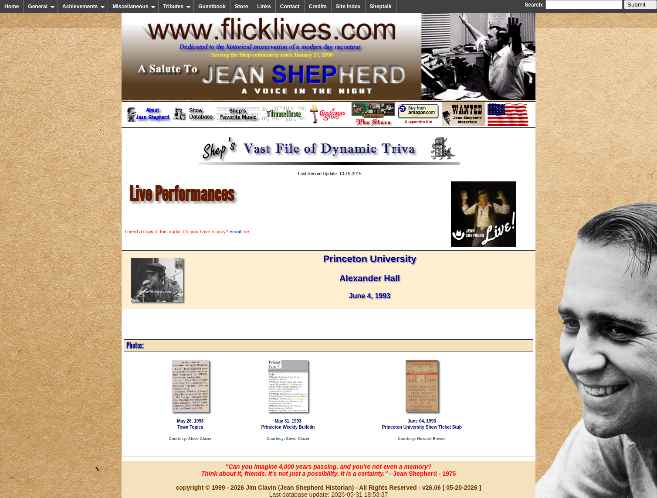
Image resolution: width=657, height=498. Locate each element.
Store (241, 6)
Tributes (177, 6)
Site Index (348, 6)
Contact (290, 6)
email (235, 231)
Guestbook (212, 6)
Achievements (83, 6)
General (41, 6)
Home (11, 6)
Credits (318, 6)
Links (264, 6)
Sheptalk (381, 6)
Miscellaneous (134, 6)
